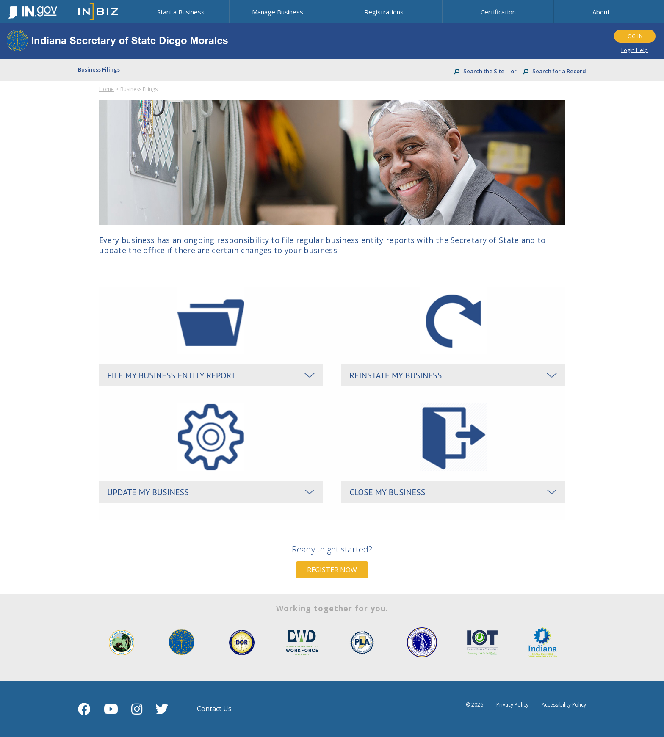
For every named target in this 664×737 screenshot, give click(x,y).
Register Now (332, 570)
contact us (214, 709)
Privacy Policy (512, 704)
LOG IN (634, 36)
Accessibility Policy (564, 704)
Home (106, 89)
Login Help (634, 50)
